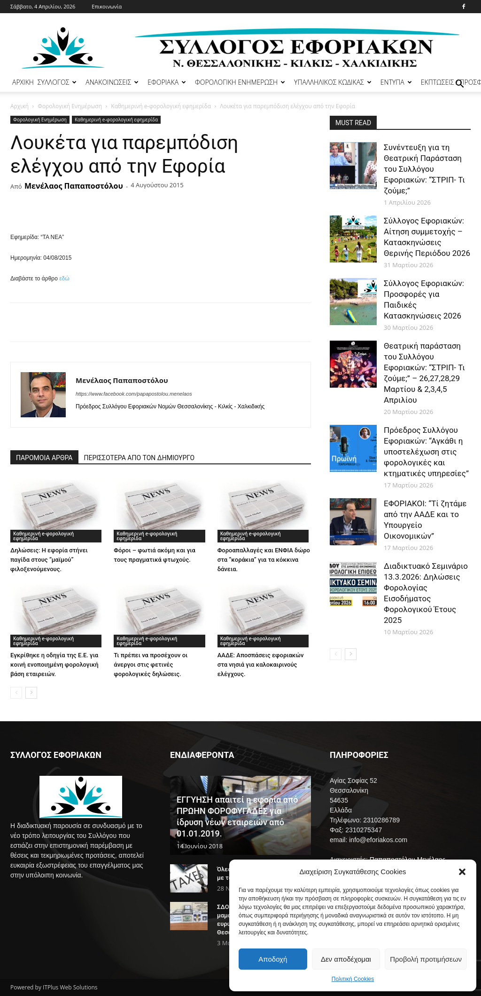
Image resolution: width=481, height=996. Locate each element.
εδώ (64, 278)
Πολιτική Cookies (353, 979)
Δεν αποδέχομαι (346, 959)
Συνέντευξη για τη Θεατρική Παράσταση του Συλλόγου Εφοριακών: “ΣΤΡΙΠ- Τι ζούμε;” (424, 169)
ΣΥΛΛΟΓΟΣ (57, 82)
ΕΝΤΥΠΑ (396, 82)
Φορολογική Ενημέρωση (70, 106)
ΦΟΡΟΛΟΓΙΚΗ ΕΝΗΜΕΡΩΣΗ (240, 82)
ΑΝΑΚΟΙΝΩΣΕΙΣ (112, 82)
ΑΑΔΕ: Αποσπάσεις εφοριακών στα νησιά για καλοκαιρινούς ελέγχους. (260, 664)
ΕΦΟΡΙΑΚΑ (166, 82)
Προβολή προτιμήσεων (426, 959)
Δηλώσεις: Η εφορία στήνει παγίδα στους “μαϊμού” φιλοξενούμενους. (49, 560)
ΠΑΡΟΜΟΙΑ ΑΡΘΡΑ (44, 458)
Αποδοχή (272, 959)
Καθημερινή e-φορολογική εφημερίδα (161, 106)
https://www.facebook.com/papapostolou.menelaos (134, 394)
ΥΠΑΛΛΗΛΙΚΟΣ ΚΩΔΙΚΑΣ (333, 82)
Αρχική (19, 106)
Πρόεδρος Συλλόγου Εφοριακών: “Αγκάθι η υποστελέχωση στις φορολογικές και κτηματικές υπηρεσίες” (426, 451)
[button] (462, 871)
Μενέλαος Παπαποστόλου (73, 186)
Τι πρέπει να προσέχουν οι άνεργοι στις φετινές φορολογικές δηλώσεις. (150, 664)
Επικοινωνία (107, 6)
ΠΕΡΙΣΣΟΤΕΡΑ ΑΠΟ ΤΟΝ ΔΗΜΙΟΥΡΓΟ (139, 458)
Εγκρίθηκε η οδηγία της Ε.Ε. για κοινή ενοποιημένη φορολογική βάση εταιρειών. (54, 664)
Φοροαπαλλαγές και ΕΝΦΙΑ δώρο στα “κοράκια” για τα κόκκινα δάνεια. (263, 560)
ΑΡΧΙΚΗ (23, 82)
